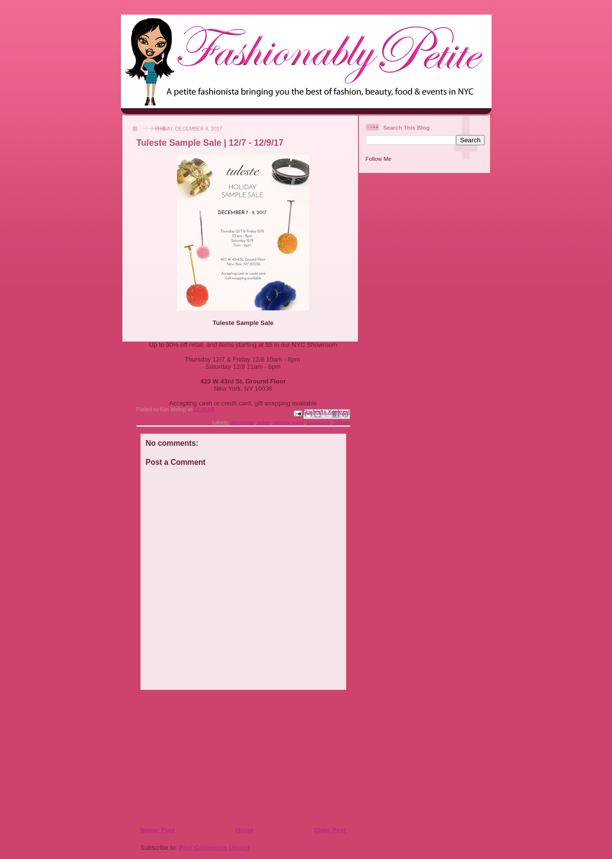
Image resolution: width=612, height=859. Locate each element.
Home (244, 830)
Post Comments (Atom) (214, 847)
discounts (242, 422)
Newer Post (157, 830)
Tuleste (341, 422)
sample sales (288, 422)
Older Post (330, 830)
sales (263, 422)
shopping (318, 422)
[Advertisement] (199, 758)
